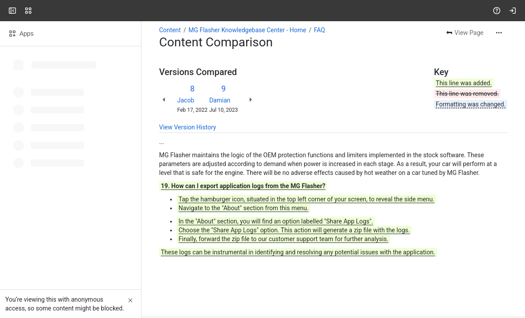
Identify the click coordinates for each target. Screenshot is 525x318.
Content (170, 30)
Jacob (185, 100)
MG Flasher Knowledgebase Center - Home (247, 30)
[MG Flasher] (40, 11)
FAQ (319, 30)
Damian (219, 100)
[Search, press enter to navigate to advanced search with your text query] (261, 11)
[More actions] (499, 32)
